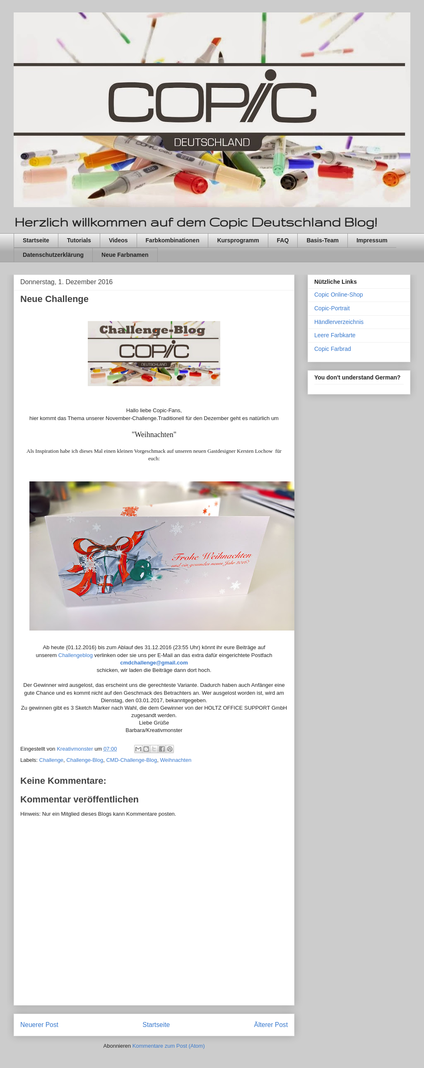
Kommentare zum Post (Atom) (168, 1046)
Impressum (372, 240)
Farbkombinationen (173, 240)
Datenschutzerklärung (53, 254)
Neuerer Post (39, 1024)
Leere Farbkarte (335, 335)
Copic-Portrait (332, 308)
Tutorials (79, 240)
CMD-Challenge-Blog (131, 760)
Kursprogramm (238, 240)
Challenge (51, 760)
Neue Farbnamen (125, 254)
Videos (118, 240)
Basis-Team (322, 240)
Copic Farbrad (332, 349)
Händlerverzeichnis (339, 322)
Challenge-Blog (84, 760)
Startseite (36, 240)
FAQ (283, 240)
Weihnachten (176, 760)
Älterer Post (271, 1024)
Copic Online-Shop (338, 294)
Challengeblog (75, 655)
